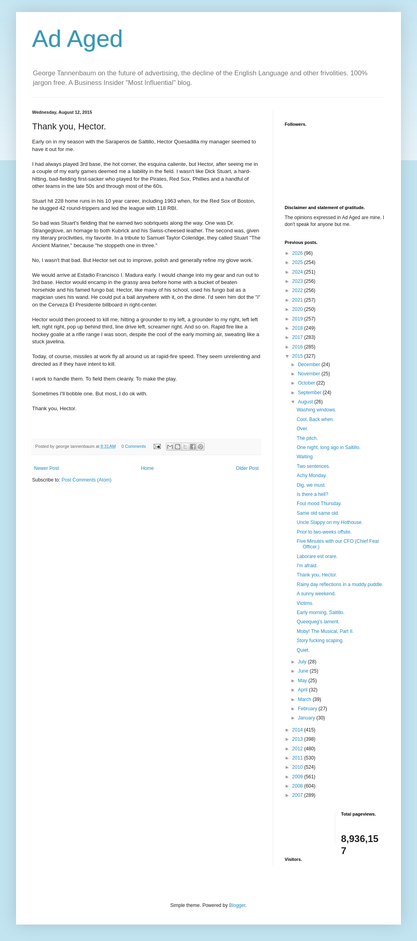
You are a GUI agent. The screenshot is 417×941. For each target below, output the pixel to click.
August (306, 402)
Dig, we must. (311, 485)
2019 (298, 319)
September (310, 392)
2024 (298, 272)
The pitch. (307, 438)
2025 (298, 262)
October (307, 383)
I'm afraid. (307, 565)
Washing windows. (316, 410)
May (303, 680)
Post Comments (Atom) (86, 480)
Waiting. (305, 456)
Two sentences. (313, 466)
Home (147, 468)
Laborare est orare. (317, 556)
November (310, 374)
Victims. (305, 603)
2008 (298, 786)
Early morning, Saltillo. (320, 612)
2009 (298, 777)
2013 (298, 739)
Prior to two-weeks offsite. (324, 532)
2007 (298, 795)
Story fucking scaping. (320, 640)
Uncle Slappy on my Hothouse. (330, 522)
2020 (298, 309)
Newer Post (46, 468)
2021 (298, 300)
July (303, 662)
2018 (298, 328)
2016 (298, 347)
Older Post (247, 468)
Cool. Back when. (315, 419)
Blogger (237, 905)
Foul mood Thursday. (319, 503)
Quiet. (303, 650)
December (310, 364)
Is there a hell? (312, 494)
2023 (298, 281)
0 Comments (133, 446)
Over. (302, 428)
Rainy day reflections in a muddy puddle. (340, 584)
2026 (298, 253)
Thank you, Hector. (317, 575)
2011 (298, 758)
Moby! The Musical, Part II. (325, 631)
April (303, 690)
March (305, 699)
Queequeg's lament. (318, 622)
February (308, 708)
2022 (298, 290)
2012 (298, 749)
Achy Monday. (312, 475)
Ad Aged (77, 38)
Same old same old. (318, 513)
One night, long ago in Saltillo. (328, 447)
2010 (298, 767)
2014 (298, 730)
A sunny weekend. (316, 593)
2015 (298, 356)
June (304, 671)
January (307, 718)
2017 (298, 337)
